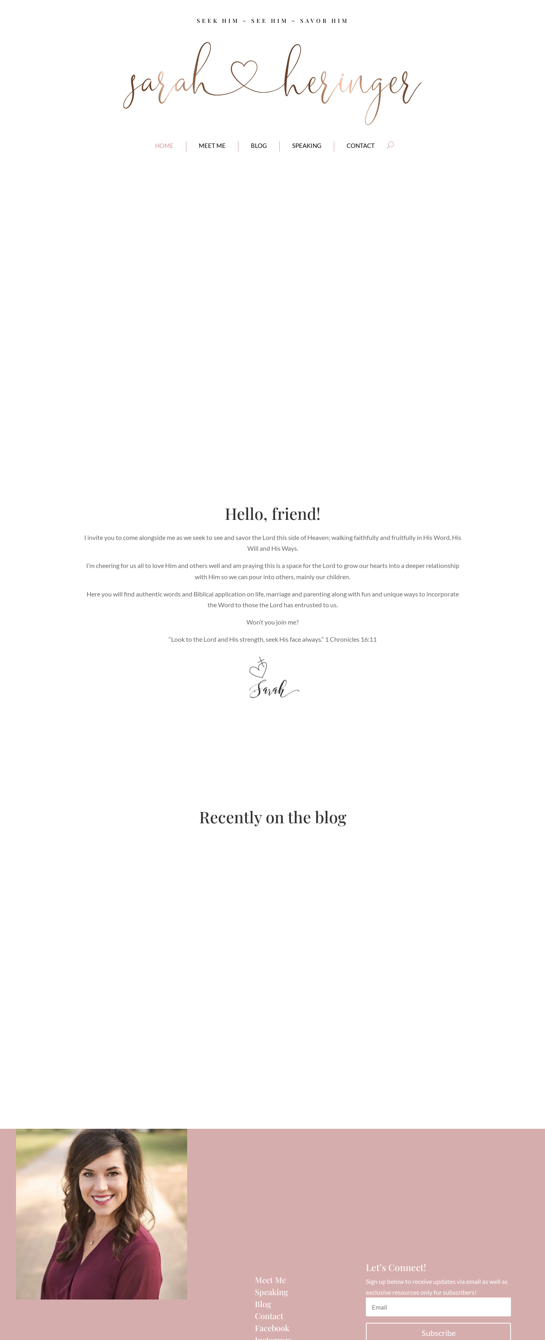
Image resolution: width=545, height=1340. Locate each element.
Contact (269, 1315)
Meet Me (270, 1279)
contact (361, 145)
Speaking (306, 145)
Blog (263, 1303)
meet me (212, 145)
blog (259, 145)
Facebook (272, 1327)
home (164, 145)
